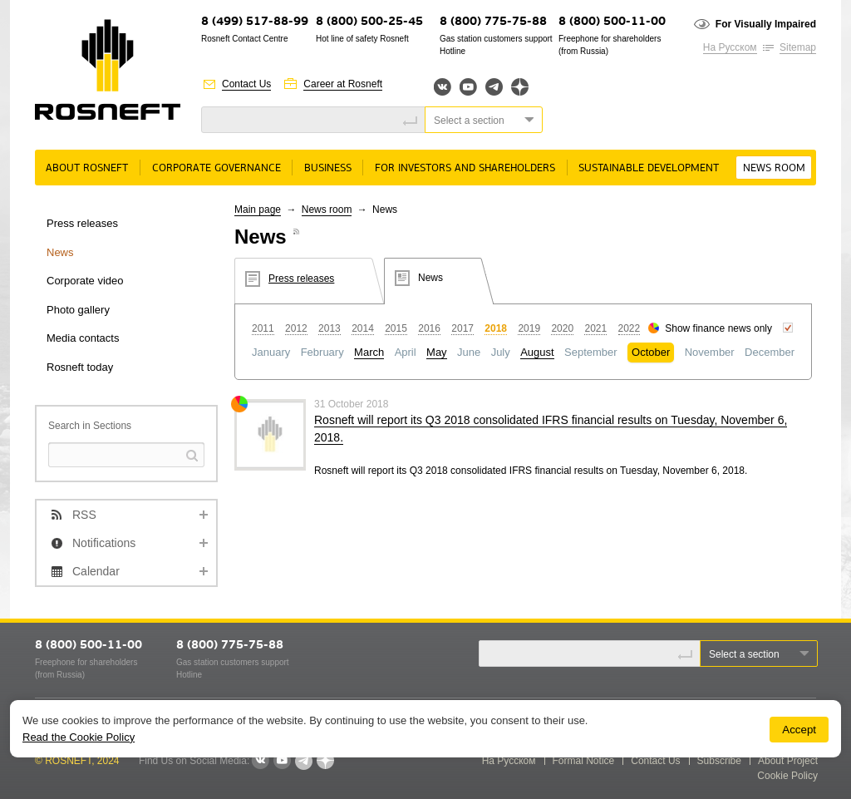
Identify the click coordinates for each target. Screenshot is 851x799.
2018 (496, 328)
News (60, 252)
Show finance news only (718, 328)
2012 (296, 328)
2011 (263, 328)
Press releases (82, 223)
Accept (799, 729)
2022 (629, 328)
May (436, 352)
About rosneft (87, 168)
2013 (329, 328)
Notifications (103, 543)
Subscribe (719, 761)
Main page (257, 209)
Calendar (96, 571)
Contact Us (246, 84)
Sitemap (798, 47)
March (369, 352)
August (536, 352)
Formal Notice (584, 761)
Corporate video (85, 280)
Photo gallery (78, 309)
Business (328, 168)
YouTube (468, 87)
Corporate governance (216, 168)
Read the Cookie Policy (78, 737)
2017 (462, 328)
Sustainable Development (648, 168)
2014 (363, 328)
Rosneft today (80, 367)
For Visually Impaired (766, 24)
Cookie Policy (787, 776)
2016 (429, 328)
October (651, 352)
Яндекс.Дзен (520, 87)
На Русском (730, 47)
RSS (84, 514)
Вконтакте (442, 87)
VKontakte (260, 761)
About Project (788, 761)
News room (774, 168)
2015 (396, 328)
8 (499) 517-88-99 (254, 22)
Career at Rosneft (342, 84)
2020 (562, 328)
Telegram (494, 87)
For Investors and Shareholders (465, 168)
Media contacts (83, 338)
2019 (529, 328)
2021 (595, 328)
